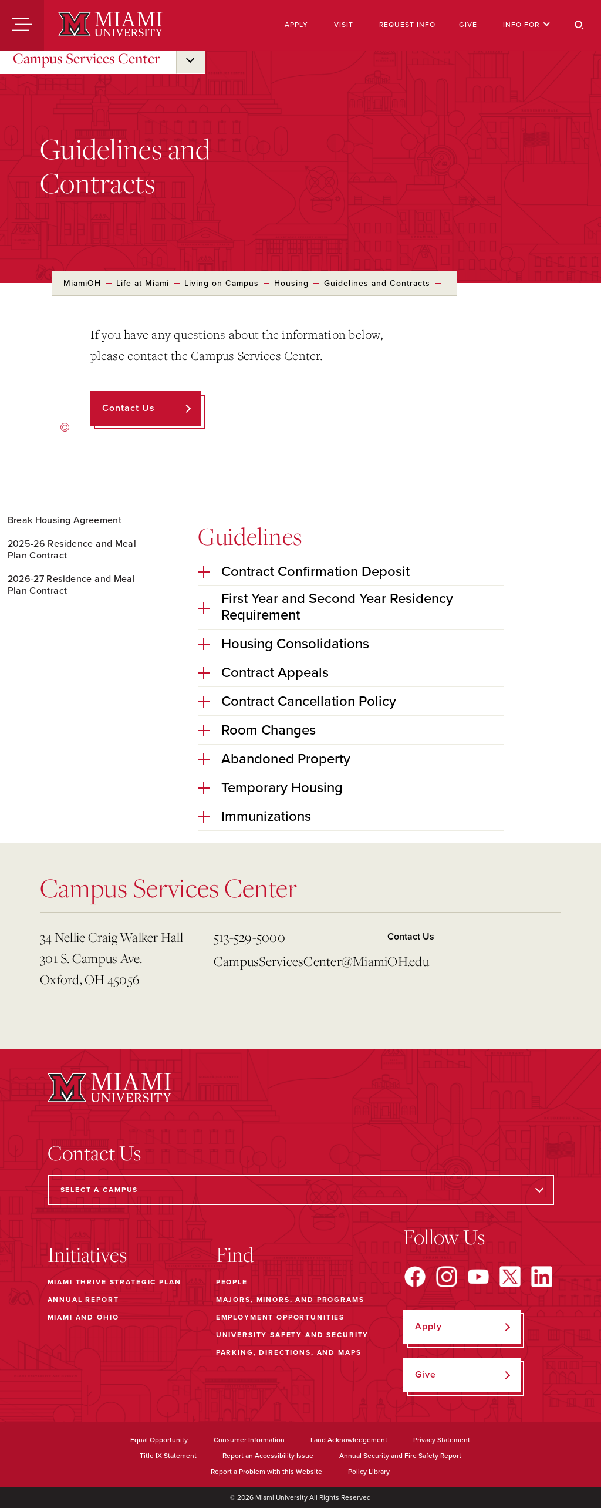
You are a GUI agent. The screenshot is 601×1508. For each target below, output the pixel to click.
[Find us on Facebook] (415, 1276)
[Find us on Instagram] (446, 1276)
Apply (296, 25)
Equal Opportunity (159, 1440)
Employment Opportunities (280, 1317)
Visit (343, 25)
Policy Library (369, 1471)
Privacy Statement (441, 1440)
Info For (527, 25)
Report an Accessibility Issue (267, 1456)
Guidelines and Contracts (377, 283)
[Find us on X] (510, 1276)
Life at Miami (142, 283)
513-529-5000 (249, 936)
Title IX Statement (168, 1456)
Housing (291, 283)
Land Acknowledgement (348, 1440)
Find (235, 1254)
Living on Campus (221, 283)
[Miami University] (110, 25)
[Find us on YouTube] (478, 1276)
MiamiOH (82, 283)
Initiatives (87, 1254)
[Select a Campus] (301, 1190)
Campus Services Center (86, 58)
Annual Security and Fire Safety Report (400, 1456)
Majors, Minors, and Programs (290, 1299)
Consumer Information (249, 1440)
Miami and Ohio (83, 1317)
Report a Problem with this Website (266, 1471)
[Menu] (22, 25)
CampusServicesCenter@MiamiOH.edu (296, 961)
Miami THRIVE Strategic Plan (114, 1282)
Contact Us (410, 936)
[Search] (579, 25)
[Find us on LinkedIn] (541, 1276)
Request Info (407, 25)
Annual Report (83, 1299)
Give (468, 25)
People (232, 1282)
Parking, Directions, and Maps (289, 1352)
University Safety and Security (292, 1335)
